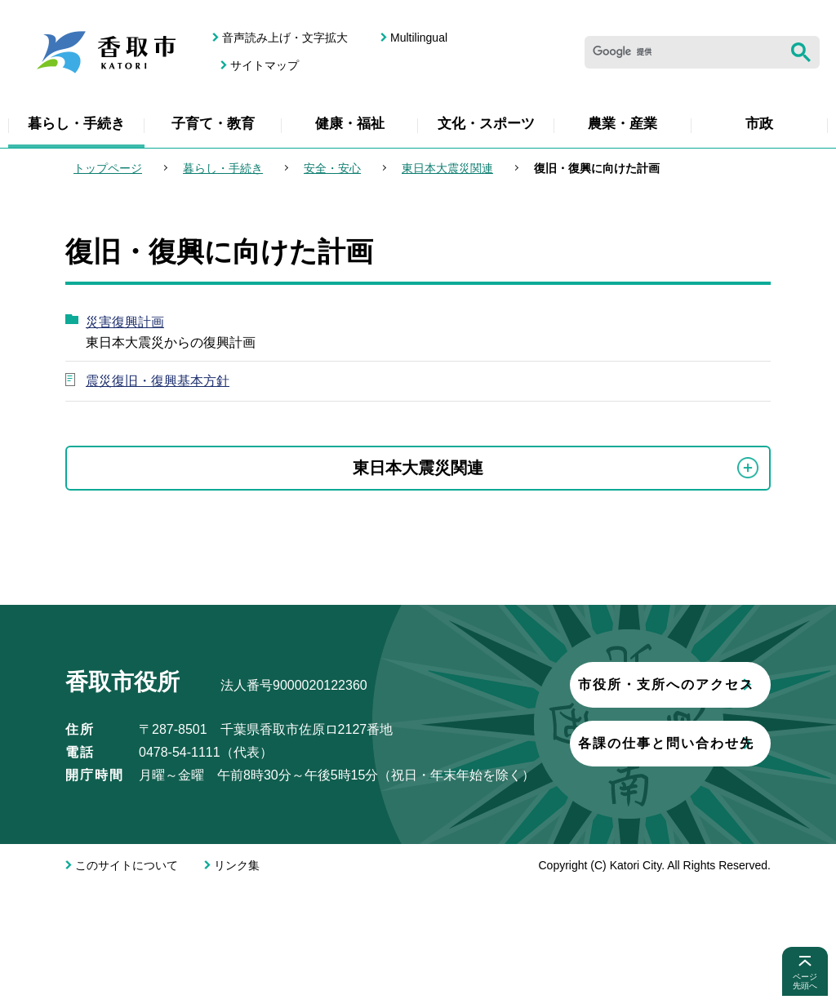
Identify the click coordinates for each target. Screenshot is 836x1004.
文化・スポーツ (486, 123)
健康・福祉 (350, 123)
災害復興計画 (125, 322)
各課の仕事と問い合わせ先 (257, 884)
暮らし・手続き (76, 123)
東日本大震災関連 (447, 168)
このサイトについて (126, 982)
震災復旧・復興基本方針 (157, 381)
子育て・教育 (213, 123)
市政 (759, 123)
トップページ (107, 168)
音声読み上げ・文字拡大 (285, 37)
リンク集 (237, 982)
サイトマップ (264, 65)
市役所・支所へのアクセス (257, 826)
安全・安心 (332, 168)
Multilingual (418, 37)
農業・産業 (622, 123)
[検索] (683, 52)
